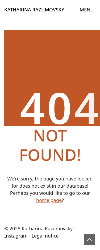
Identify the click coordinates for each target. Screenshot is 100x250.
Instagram (16, 235)
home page (49, 200)
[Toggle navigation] (87, 9)
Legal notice (45, 235)
